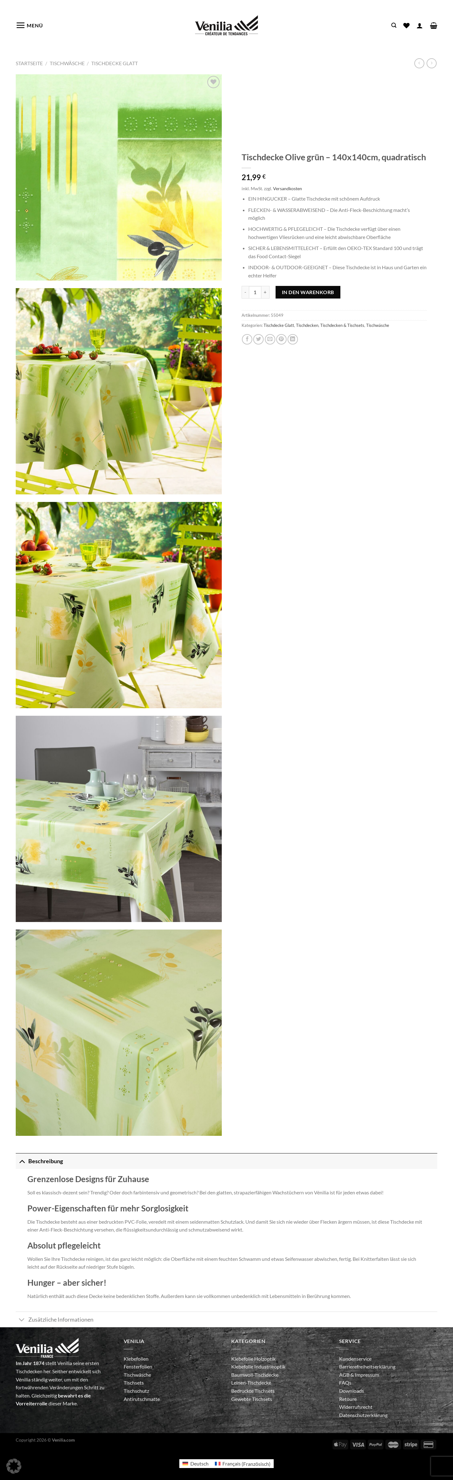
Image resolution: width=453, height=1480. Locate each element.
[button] (14, 1466)
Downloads (351, 1391)
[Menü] (29, 25)
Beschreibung (39, 1161)
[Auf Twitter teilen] (258, 339)
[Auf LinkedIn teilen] (293, 339)
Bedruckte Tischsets (253, 1391)
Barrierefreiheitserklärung (367, 1366)
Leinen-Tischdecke (251, 1383)
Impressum (367, 1375)
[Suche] (393, 25)
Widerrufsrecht (355, 1407)
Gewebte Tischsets (251, 1399)
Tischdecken (307, 325)
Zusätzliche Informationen (54, 1320)
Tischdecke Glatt (114, 63)
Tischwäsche (67, 63)
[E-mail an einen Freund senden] (270, 339)
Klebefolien (136, 1359)
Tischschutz (136, 1391)
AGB (344, 1375)
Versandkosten (287, 188)
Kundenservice (355, 1359)
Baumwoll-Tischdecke (254, 1375)
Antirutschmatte (142, 1399)
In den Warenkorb (308, 292)
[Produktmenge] (255, 292)
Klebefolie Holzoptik (253, 1359)
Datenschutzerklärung (363, 1415)
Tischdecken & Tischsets (342, 325)
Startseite (29, 63)
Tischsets (134, 1383)
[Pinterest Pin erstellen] (281, 339)
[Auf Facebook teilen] (247, 339)
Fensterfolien (138, 1366)
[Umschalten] (22, 1161)
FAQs (345, 1383)
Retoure (348, 1399)
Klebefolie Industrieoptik (258, 1366)
